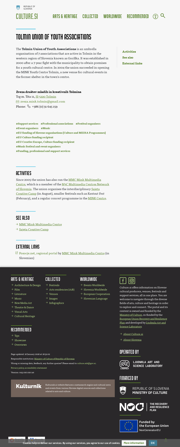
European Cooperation (97, 294)
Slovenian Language (96, 298)
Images (53, 298)
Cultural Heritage (25, 316)
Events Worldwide (94, 285)
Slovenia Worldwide (95, 289)
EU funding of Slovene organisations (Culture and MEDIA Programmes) (62, 132)
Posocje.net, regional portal (38, 253)
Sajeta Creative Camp (34, 229)
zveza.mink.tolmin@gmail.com (42, 101)
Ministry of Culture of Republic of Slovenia (54, 359)
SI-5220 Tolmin (46, 96)
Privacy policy (17, 368)
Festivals (54, 285)
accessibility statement (36, 368)
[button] (134, 443)
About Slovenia (132, 339)
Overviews (21, 344)
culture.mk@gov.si (86, 363)
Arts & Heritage (65, 16)
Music (46, 128)
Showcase (20, 340)
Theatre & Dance (24, 307)
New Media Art (23, 303)
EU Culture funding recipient (35, 137)
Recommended (138, 16)
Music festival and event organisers (39, 146)
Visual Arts (21, 311)
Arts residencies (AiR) (61, 289)
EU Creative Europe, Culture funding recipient (46, 141)
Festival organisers (88, 123)
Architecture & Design (28, 285)
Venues (53, 294)
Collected (90, 16)
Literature (20, 294)
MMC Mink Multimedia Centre (40, 224)
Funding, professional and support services (44, 151)
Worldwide (112, 16)
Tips (17, 335)
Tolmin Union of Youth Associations (49, 49)
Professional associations (58, 123)
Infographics (56, 303)
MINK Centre (97, 198)
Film (17, 289)
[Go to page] (163, 16)
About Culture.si (133, 334)
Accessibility (155, 16)
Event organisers (28, 128)
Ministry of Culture (131, 314)
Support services (28, 123)
